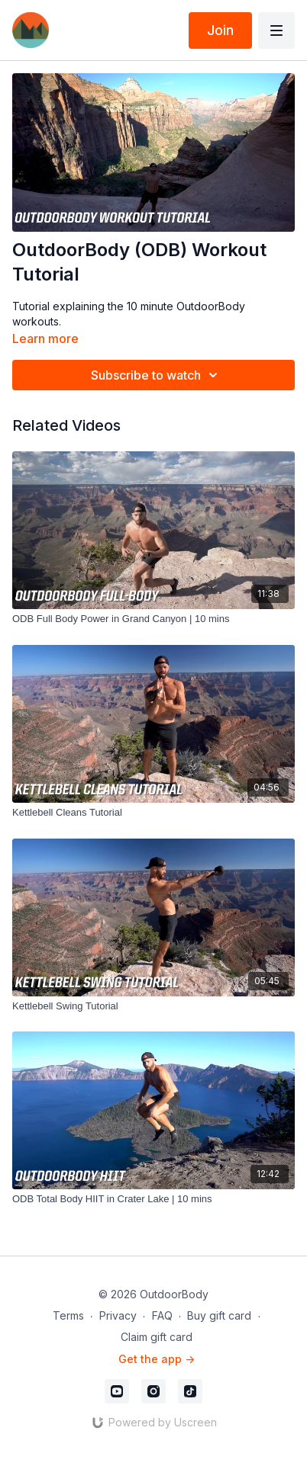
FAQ (162, 1315)
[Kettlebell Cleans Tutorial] (153, 812)
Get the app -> (156, 1358)
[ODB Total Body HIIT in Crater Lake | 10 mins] (153, 1199)
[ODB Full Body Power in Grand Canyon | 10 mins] (153, 619)
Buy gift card (219, 1315)
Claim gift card (156, 1336)
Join (220, 30)
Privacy (118, 1315)
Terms (68, 1315)
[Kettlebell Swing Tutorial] (153, 1006)
